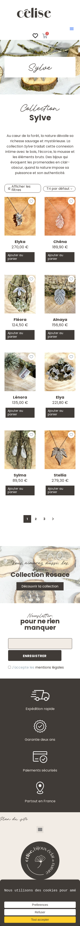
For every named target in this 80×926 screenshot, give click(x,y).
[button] (71, 28)
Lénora (20, 397)
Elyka (20, 241)
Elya (60, 397)
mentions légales (49, 667)
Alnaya (60, 319)
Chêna (60, 241)
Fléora (20, 319)
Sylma (20, 475)
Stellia (60, 475)
